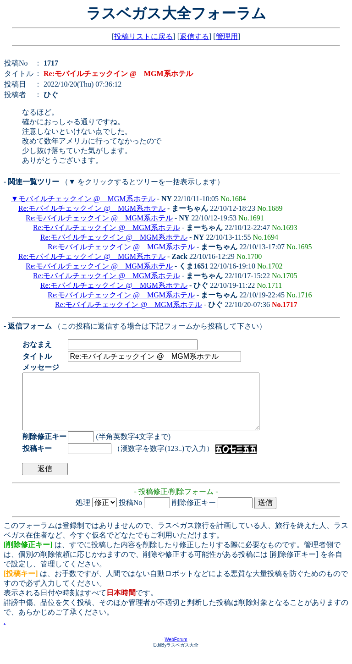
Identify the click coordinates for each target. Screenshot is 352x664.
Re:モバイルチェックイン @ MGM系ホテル (91, 208)
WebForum (176, 650)
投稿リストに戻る (143, 36)
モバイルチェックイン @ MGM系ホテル (86, 199)
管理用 (227, 36)
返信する (194, 36)
